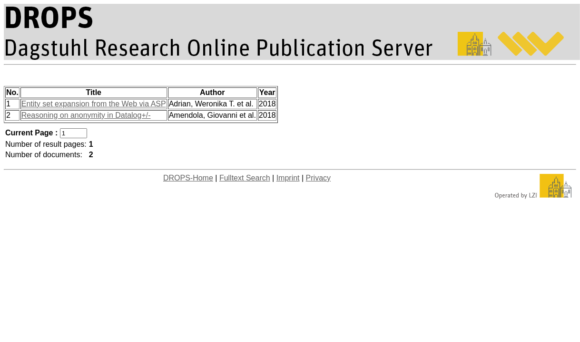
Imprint (288, 178)
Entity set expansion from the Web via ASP (93, 104)
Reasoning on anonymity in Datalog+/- (86, 115)
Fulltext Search (244, 178)
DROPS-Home (188, 178)
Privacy (318, 178)
